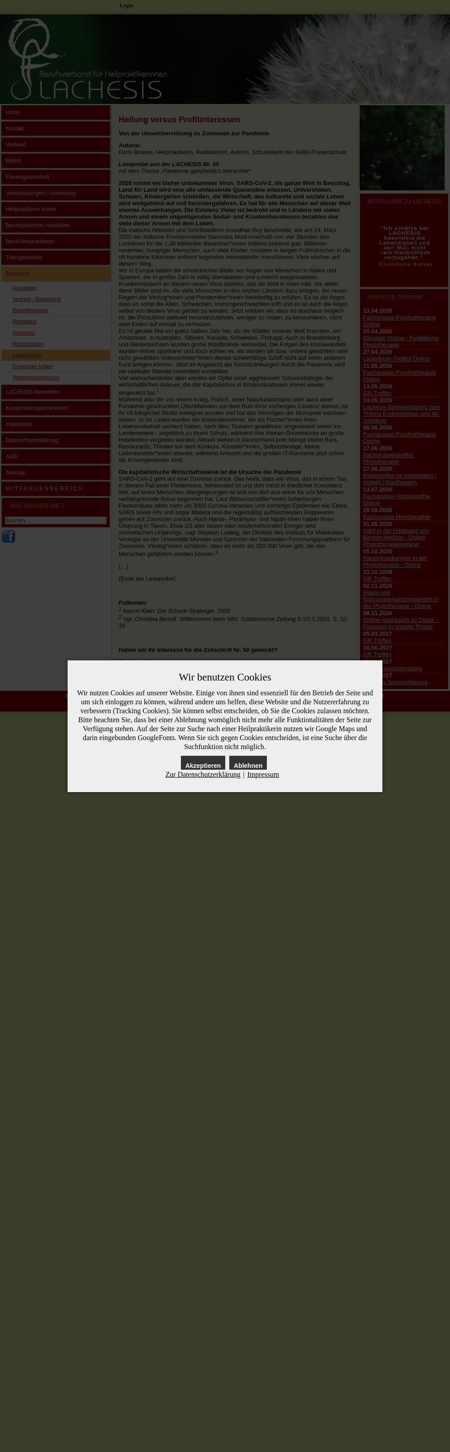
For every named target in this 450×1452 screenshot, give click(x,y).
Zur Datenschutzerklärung (203, 774)
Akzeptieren (203, 765)
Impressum (263, 774)
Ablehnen (248, 765)
